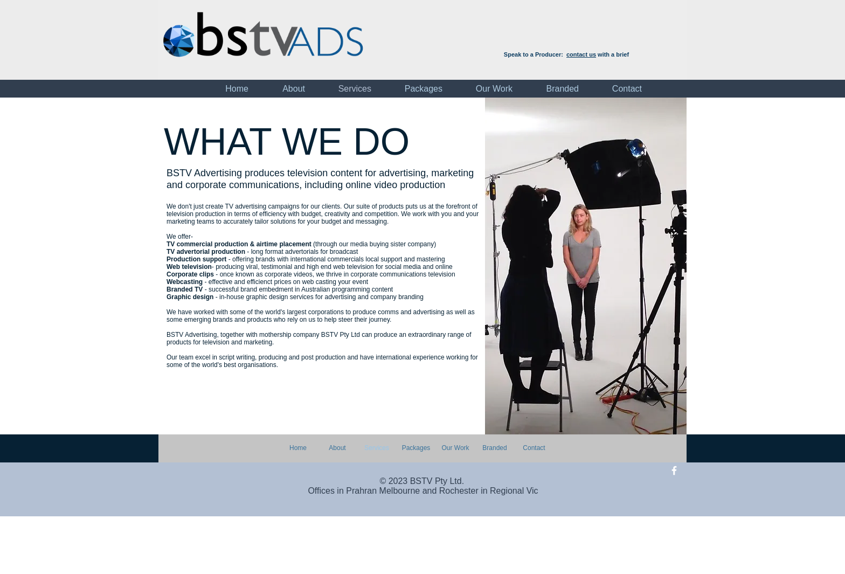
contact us (581, 54)
